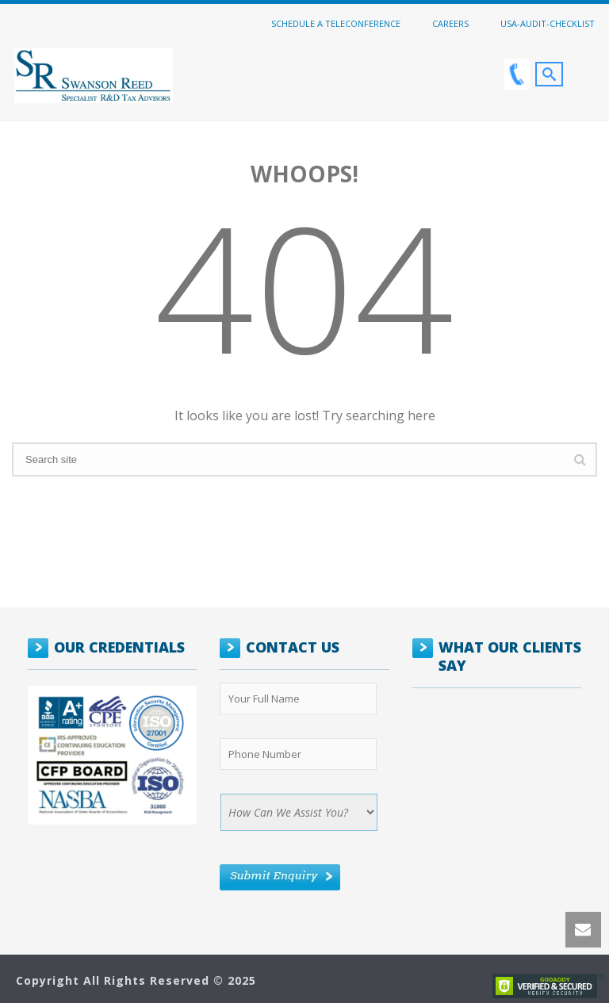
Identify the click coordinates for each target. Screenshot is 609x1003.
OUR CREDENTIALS (119, 647)
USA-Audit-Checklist (547, 23)
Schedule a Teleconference (335, 23)
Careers (450, 23)
